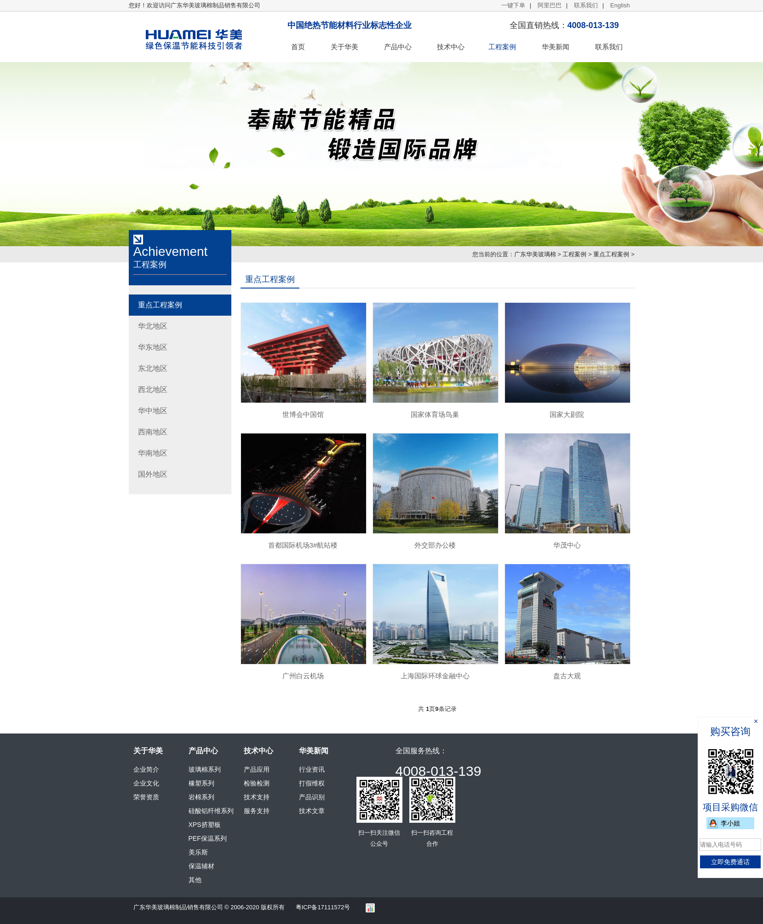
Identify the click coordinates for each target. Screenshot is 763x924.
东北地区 (152, 368)
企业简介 (146, 769)
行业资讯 (312, 769)
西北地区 (152, 389)
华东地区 (152, 347)
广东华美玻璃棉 (535, 254)
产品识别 (312, 797)
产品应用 (257, 769)
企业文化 (146, 783)
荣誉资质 (146, 797)
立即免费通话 (730, 862)
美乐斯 (198, 852)
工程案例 (502, 47)
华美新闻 (555, 47)
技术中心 (451, 47)
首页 (298, 47)
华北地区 (152, 326)
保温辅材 (201, 866)
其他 (195, 880)
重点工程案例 (611, 254)
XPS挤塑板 (205, 824)
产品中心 (398, 47)
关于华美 (344, 47)
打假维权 (312, 783)
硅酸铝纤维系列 (211, 810)
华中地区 (152, 411)
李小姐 (730, 823)
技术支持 (257, 797)
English (620, 5)
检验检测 (257, 783)
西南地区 (152, 432)
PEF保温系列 (208, 838)
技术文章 (312, 810)
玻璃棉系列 (205, 769)
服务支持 (257, 810)
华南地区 (152, 453)
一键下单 (513, 5)
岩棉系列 (201, 797)
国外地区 (152, 474)
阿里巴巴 (550, 5)
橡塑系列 (201, 783)
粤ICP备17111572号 (323, 907)
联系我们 (586, 5)
